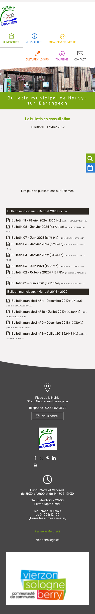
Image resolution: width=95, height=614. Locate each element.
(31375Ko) (37, 255)
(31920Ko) (37, 227)
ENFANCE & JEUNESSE (62, 42)
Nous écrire (50, 416)
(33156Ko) (37, 244)
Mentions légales (47, 540)
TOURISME (61, 59)
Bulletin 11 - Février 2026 (47, 127)
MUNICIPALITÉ (11, 42)
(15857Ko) (35, 266)
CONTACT (80, 59)
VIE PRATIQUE (34, 42)
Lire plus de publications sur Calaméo (47, 191)
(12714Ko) (46, 301)
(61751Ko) (35, 238)
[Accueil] (8, 15)
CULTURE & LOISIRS (37, 59)
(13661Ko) (36, 220)
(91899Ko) (38, 272)
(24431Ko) (45, 333)
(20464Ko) (46, 312)
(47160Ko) (35, 283)
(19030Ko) (47, 323)
